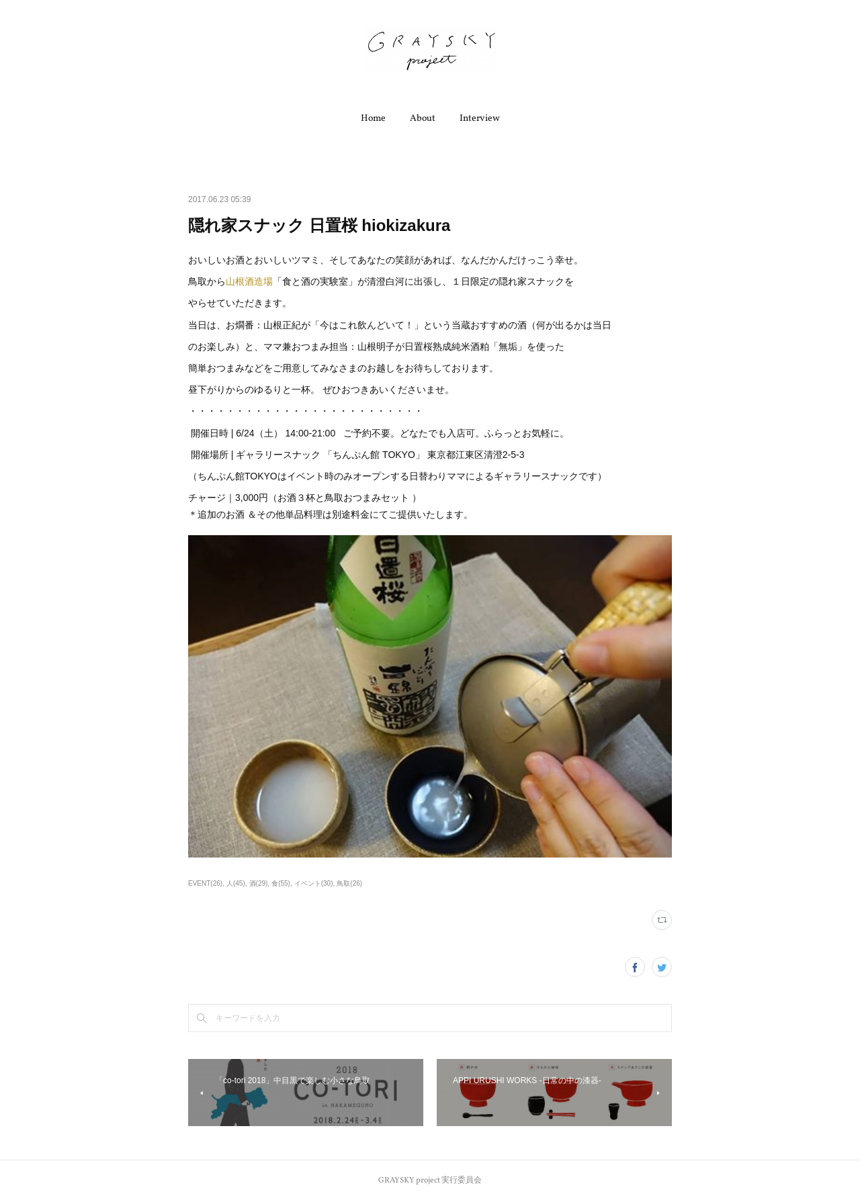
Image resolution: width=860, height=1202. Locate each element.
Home (373, 118)
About (422, 118)
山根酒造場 (249, 281)
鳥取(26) (349, 883)
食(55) (280, 883)
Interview (480, 118)
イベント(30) (313, 883)
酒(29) (258, 883)
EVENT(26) (205, 883)
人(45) (235, 883)
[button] (373, 119)
